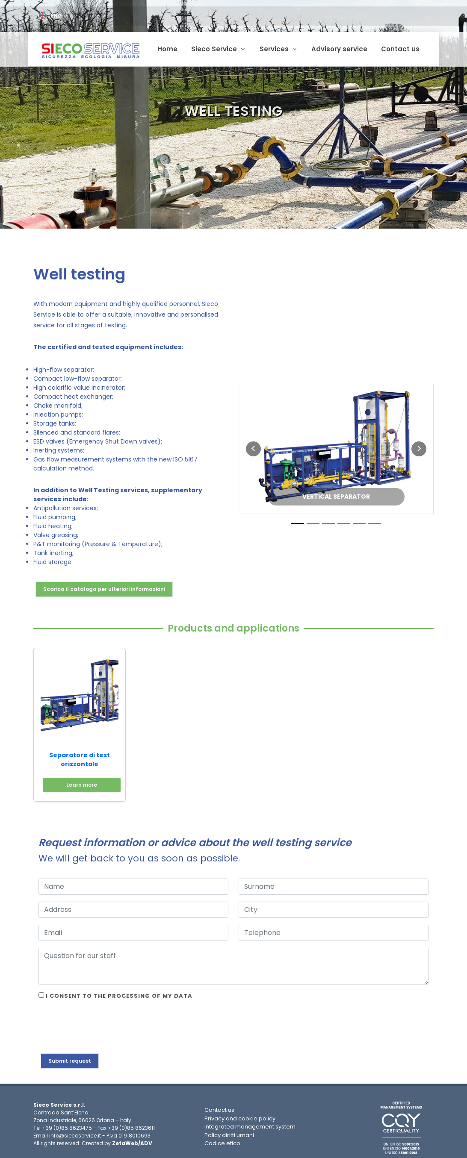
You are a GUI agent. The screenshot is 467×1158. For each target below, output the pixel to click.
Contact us (219, 1108)
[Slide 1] (297, 521)
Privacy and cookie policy (239, 1116)
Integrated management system (250, 1124)
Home (213, 128)
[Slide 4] (343, 521)
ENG (53, 15)
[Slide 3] (328, 521)
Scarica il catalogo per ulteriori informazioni (104, 586)
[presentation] (103, 1025)
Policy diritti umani (229, 1133)
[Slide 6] (374, 521)
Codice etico (222, 1141)
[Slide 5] (359, 521)
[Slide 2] (313, 521)
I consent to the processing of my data (115, 993)
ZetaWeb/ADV (132, 1141)
